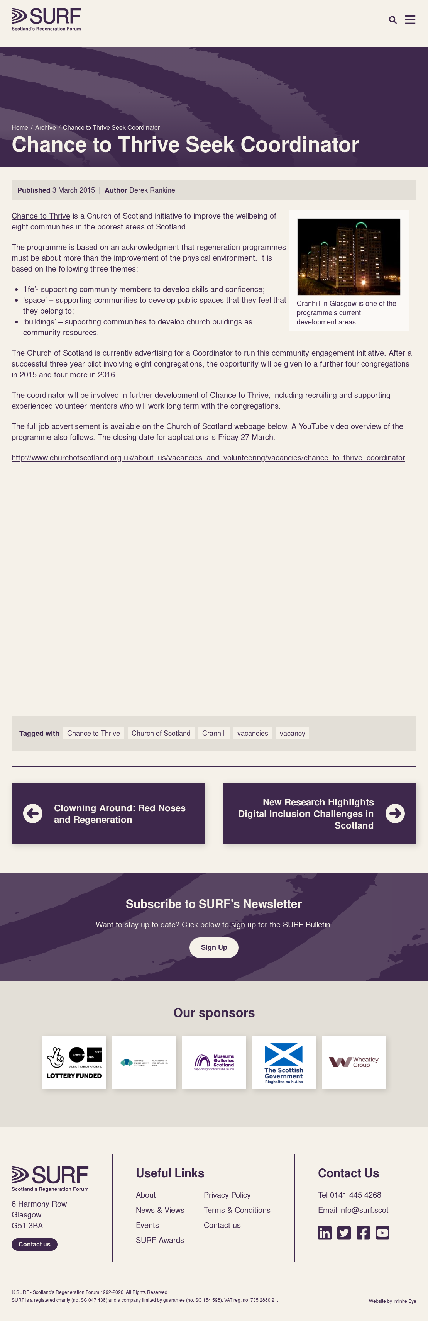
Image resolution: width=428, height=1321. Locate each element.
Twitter (344, 1233)
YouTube (382, 1233)
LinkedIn (325, 1233)
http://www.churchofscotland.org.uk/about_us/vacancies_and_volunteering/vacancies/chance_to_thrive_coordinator (208, 457)
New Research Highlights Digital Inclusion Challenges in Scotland (319, 813)
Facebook (363, 1233)
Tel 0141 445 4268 (349, 1195)
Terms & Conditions (237, 1210)
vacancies (252, 733)
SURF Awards (160, 1240)
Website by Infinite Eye (392, 1302)
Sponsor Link (74, 1063)
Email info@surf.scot (353, 1210)
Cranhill (214, 733)
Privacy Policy (227, 1195)
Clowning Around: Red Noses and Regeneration (108, 813)
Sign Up (214, 948)
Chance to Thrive (41, 215)
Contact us (35, 1245)
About (146, 1195)
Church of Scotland (161, 733)
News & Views (160, 1210)
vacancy (292, 733)
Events (147, 1225)
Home (46, 20)
